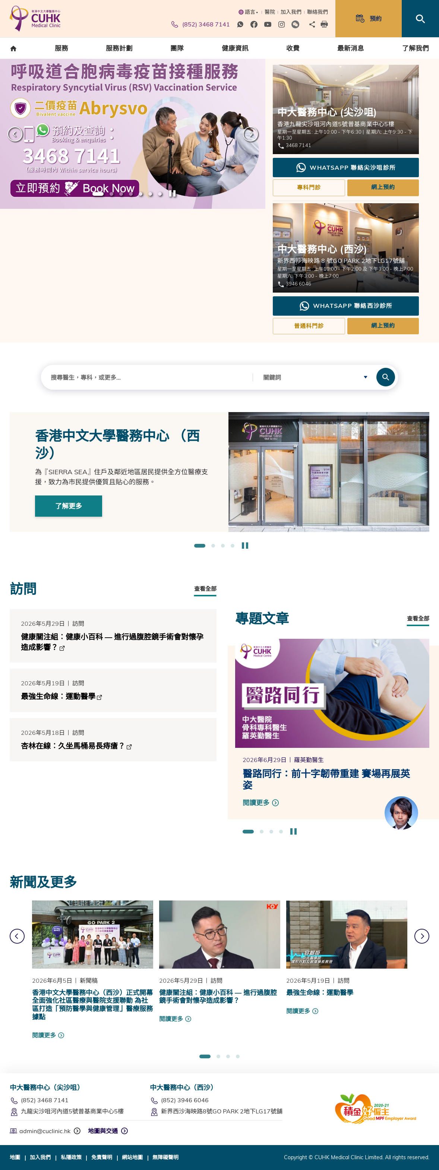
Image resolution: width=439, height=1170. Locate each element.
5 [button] (140, 194)
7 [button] (160, 194)
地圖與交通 (103, 1131)
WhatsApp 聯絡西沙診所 (346, 306)
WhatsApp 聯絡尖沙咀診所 (346, 167)
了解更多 (68, 506)
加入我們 (291, 12)
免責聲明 (101, 1157)
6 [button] (150, 194)
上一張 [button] (14, 134)
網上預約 (383, 187)
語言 (248, 12)
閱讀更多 (44, 1035)
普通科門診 (309, 325)
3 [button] (121, 194)
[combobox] (147, 377)
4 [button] (131, 194)
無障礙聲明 (165, 1157)
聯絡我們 (317, 12)
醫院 (270, 12)
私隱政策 (71, 1157)
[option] (132, 134)
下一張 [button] (250, 134)
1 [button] (98, 194)
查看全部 (205, 588)
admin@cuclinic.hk (40, 1131)
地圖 (15, 1157)
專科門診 (309, 187)
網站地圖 (132, 1157)
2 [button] (111, 194)
